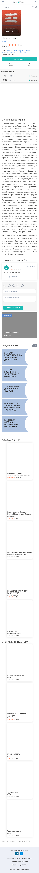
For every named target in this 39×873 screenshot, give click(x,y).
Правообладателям (19, 865)
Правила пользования (19, 862)
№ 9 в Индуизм (21, 52)
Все (35, 345)
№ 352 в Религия (11, 50)
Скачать (34, 76)
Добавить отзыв (13, 308)
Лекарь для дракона (12, 332)
